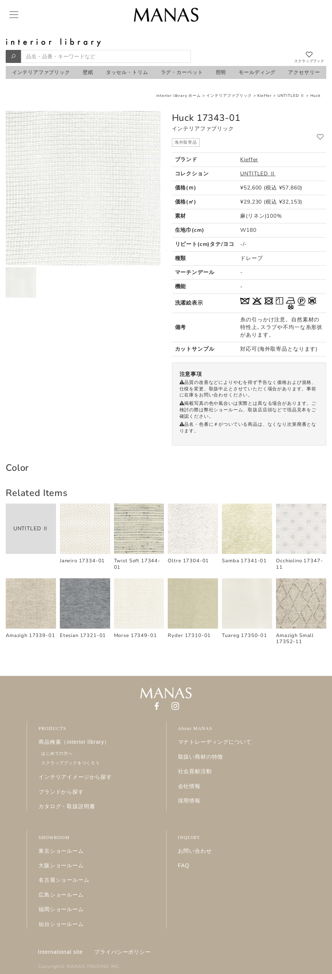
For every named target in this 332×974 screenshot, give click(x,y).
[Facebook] (156, 705)
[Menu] (13, 14)
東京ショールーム (61, 851)
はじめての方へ (57, 753)
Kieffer (264, 95)
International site (60, 952)
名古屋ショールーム (64, 880)
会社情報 (189, 786)
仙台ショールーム (61, 924)
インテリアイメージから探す (75, 777)
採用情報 (189, 800)
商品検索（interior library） (74, 742)
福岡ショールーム (61, 909)
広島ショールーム (61, 895)
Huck (315, 95)
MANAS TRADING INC (93, 966)
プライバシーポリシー (122, 952)
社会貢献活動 (195, 771)
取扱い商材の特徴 (200, 757)
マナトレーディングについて (215, 742)
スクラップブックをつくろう (70, 763)
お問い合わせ (195, 851)
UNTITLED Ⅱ (291, 95)
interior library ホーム (178, 95)
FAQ (184, 865)
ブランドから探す (61, 792)
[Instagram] (175, 705)
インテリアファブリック (229, 95)
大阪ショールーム (61, 865)
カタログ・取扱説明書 (66, 806)
